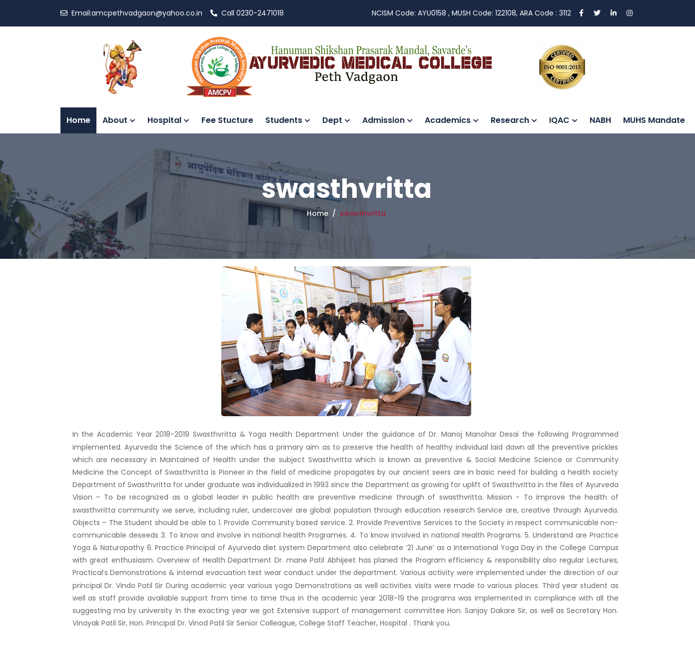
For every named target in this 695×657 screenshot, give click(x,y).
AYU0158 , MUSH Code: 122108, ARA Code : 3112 (471, 13)
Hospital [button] (168, 120)
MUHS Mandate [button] (654, 120)
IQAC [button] (563, 120)
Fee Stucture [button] (227, 120)
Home (78, 120)
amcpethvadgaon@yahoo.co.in (131, 13)
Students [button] (287, 120)
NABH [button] (600, 120)
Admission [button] (387, 120)
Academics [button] (452, 120)
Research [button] (514, 120)
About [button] (118, 120)
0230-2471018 (247, 13)
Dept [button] (336, 120)
